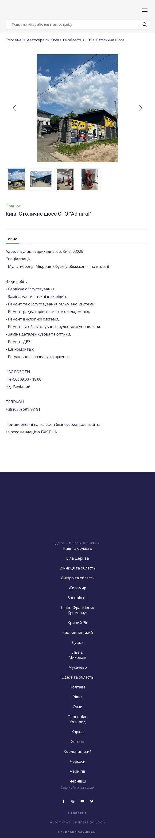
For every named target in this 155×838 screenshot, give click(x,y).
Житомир (77, 587)
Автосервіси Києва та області (54, 40)
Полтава (77, 687)
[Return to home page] (24, 10)
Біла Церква (77, 558)
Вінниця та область (78, 568)
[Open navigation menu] (144, 10)
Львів (77, 652)
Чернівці (77, 781)
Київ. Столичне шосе (105, 40)
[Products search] (77, 24)
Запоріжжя (77, 597)
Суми (77, 706)
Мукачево (77, 667)
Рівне (78, 697)
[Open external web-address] (77, 515)
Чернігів (77, 771)
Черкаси (77, 761)
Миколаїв (77, 657)
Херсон (77, 741)
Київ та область (77, 548)
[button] (144, 24)
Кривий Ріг (78, 622)
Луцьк (77, 642)
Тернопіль (77, 716)
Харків (78, 731)
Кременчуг (77, 612)
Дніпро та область (78, 578)
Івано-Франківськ (77, 607)
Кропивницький (77, 632)
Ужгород (78, 721)
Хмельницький (78, 751)
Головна (13, 40)
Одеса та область (77, 677)
